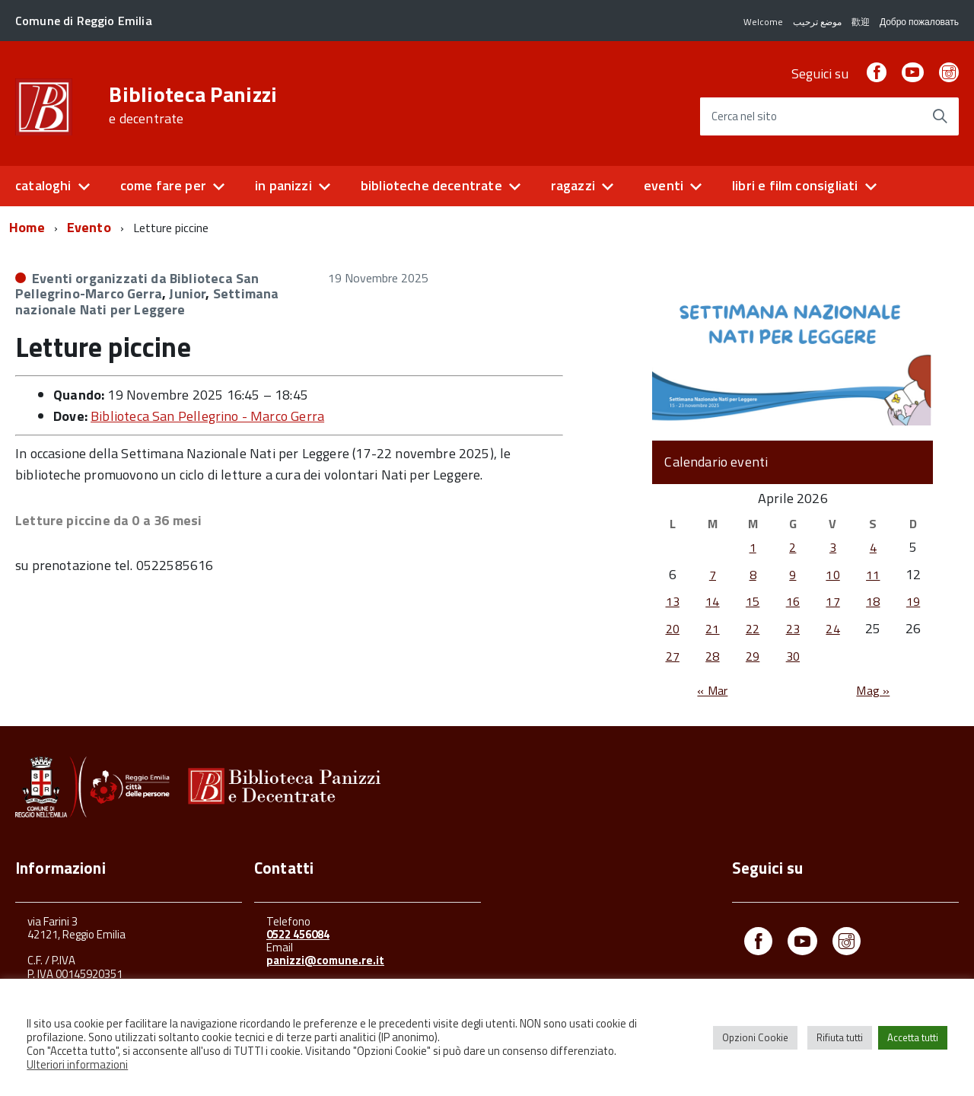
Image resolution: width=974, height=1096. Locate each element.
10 (832, 575)
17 (832, 601)
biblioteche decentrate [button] (431, 185)
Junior (187, 293)
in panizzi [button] (283, 185)
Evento (89, 227)
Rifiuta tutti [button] (839, 1037)
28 (712, 656)
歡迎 (860, 21)
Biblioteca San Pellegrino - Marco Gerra (207, 416)
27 (673, 656)
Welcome (763, 21)
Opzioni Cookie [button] (755, 1037)
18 (873, 601)
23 (793, 629)
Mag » (873, 690)
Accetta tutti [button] (912, 1037)
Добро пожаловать (919, 21)
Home (27, 227)
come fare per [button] (163, 185)
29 (752, 656)
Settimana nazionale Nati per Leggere (147, 301)
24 (832, 629)
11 (873, 575)
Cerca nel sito (744, 116)
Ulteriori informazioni (77, 1064)
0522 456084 (297, 934)
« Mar (712, 690)
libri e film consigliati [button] (795, 185)
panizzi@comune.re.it (325, 960)
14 (712, 601)
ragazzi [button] (573, 185)
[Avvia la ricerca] (940, 116)
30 (793, 656)
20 (673, 629)
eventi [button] (663, 185)
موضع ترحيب (817, 21)
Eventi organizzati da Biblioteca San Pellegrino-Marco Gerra (137, 286)
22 (752, 629)
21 (712, 629)
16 (793, 601)
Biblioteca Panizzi (193, 105)
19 (913, 601)
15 (752, 601)
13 (673, 601)
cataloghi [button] (43, 185)
